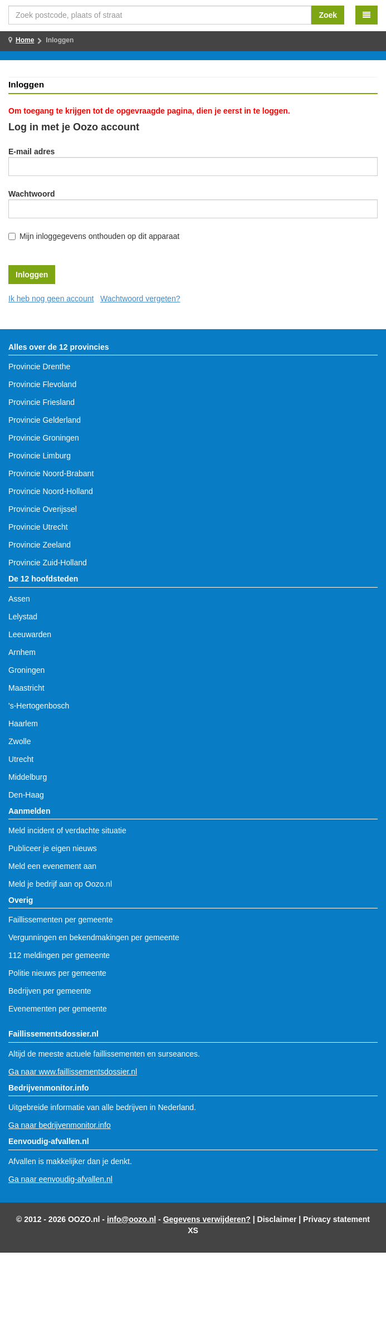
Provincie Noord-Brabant (51, 473)
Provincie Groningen (43, 437)
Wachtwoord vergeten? (140, 298)
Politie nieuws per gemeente (57, 973)
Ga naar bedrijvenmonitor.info (59, 1125)
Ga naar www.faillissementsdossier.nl (72, 1071)
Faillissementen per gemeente (60, 919)
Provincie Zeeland (39, 544)
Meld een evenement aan (52, 866)
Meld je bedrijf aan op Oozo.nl (60, 883)
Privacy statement (336, 1219)
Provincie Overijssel (42, 509)
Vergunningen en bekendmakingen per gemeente (93, 937)
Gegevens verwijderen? (207, 1219)
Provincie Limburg (39, 455)
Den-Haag (26, 794)
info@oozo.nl (131, 1219)
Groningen (26, 670)
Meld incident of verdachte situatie (67, 830)
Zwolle (19, 741)
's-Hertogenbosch (38, 705)
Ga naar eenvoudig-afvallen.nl (60, 1179)
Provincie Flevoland (42, 384)
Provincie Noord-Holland (50, 491)
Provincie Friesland (41, 402)
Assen (19, 598)
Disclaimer (277, 1219)
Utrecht (20, 759)
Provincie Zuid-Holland (47, 562)
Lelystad (22, 616)
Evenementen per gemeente (57, 1008)
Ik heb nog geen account (51, 298)
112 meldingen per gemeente (59, 955)
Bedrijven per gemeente (49, 990)
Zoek (328, 15)
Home (25, 40)
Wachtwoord (31, 193)
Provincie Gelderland (44, 420)
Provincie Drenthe (39, 366)
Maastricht (26, 687)
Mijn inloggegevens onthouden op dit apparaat (99, 236)
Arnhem (22, 652)
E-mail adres (31, 151)
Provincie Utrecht (38, 526)
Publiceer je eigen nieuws (52, 848)
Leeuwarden (29, 634)
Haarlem (23, 723)
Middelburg (27, 777)
